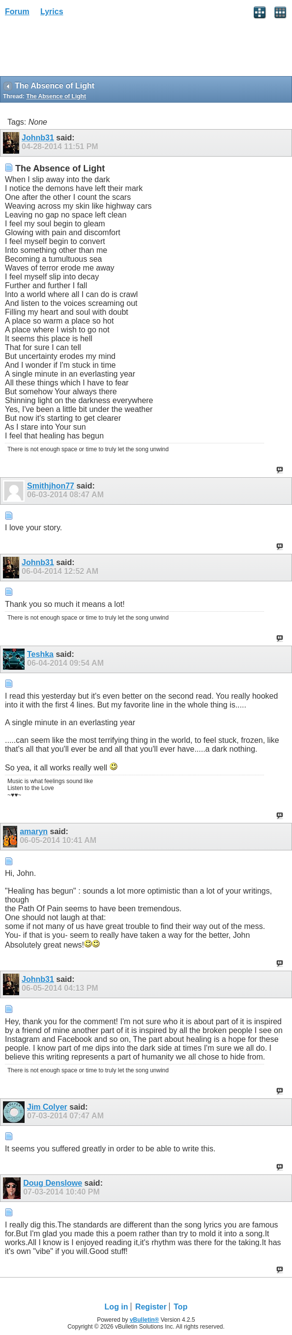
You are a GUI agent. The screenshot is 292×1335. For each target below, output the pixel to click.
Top (180, 1307)
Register (151, 1307)
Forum (17, 11)
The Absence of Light (56, 96)
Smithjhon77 (50, 486)
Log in (116, 1307)
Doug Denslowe (52, 1183)
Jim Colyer (47, 1107)
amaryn (34, 831)
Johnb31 (38, 138)
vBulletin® (144, 1319)
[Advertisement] (78, 49)
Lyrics (51, 11)
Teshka (40, 654)
